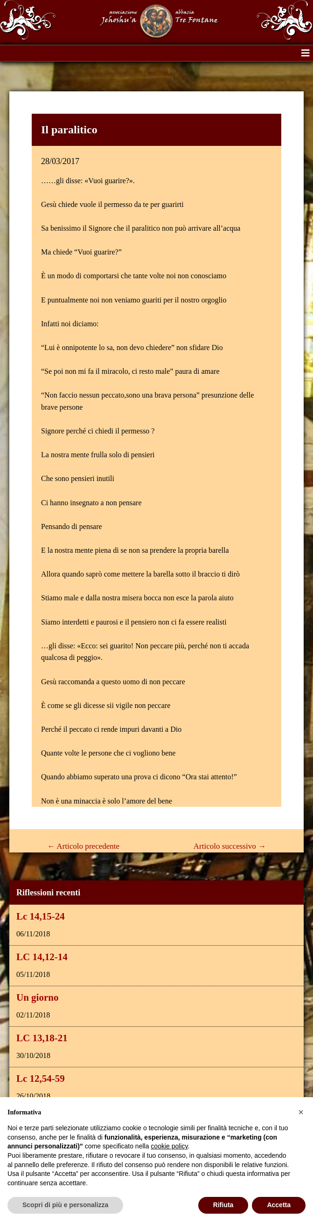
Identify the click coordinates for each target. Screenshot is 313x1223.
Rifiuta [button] (223, 1205)
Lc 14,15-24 (40, 916)
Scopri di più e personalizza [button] (65, 1205)
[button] (305, 53)
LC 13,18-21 (42, 1038)
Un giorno (37, 997)
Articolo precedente (83, 846)
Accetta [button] (279, 1205)
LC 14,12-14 (42, 956)
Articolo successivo (230, 846)
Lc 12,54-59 (40, 1078)
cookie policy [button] (169, 1146)
